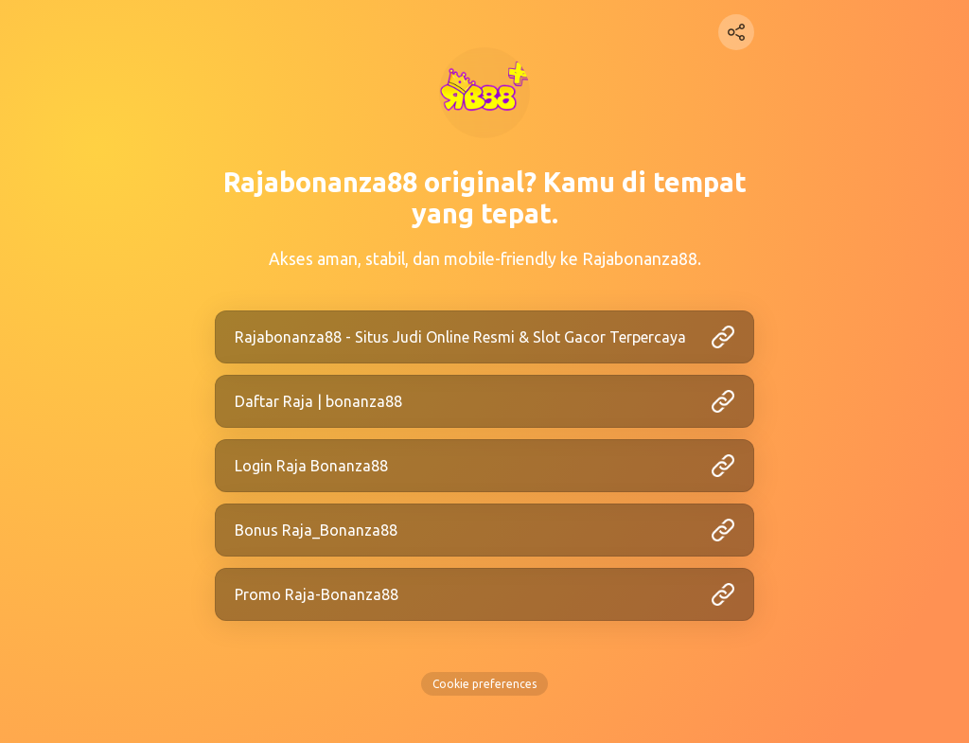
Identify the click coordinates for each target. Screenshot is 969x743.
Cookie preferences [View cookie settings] (484, 684)
